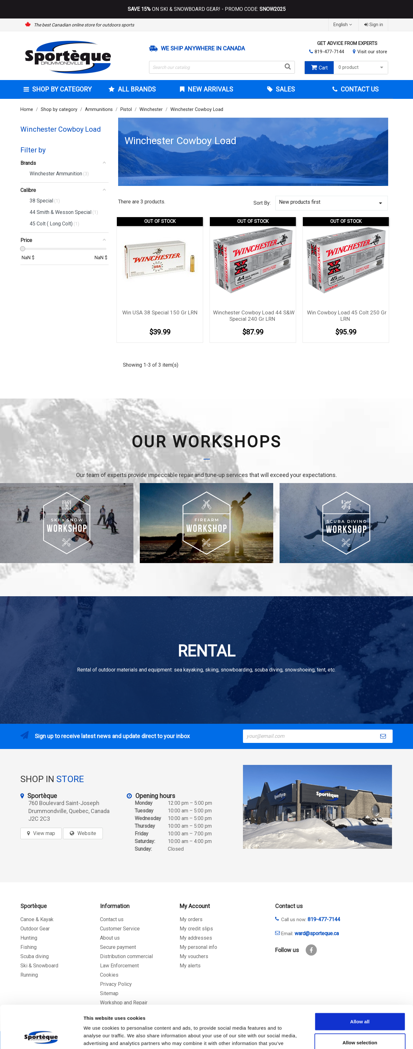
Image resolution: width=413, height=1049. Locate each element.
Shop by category (61, 89)
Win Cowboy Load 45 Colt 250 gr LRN (347, 315)
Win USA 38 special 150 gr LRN (159, 312)
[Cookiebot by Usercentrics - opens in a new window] (41, 1036)
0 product (361, 67)
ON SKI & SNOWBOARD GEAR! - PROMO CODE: (207, 9)
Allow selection (359, 1002)
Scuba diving (34, 956)
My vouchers (194, 956)
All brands (136, 89)
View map (44, 833)
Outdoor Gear (35, 929)
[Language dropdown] (343, 25)
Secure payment (118, 947)
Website (86, 833)
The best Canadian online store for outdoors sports (84, 24)
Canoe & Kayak (36, 919)
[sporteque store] (317, 807)
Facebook (311, 950)
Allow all (360, 981)
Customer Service (120, 929)
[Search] (222, 67)
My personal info (198, 947)
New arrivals (209, 89)
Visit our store (372, 52)
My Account (195, 906)
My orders (191, 919)
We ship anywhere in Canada (203, 48)
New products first (332, 203)
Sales (284, 89)
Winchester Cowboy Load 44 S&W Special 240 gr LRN (254, 315)
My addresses (196, 938)
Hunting (28, 938)
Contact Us (359, 89)
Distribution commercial (126, 956)
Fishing (28, 947)
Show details (334, 1036)
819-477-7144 (329, 52)
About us (110, 938)
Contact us (112, 919)
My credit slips (196, 929)
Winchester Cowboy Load (60, 129)
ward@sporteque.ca (317, 933)
